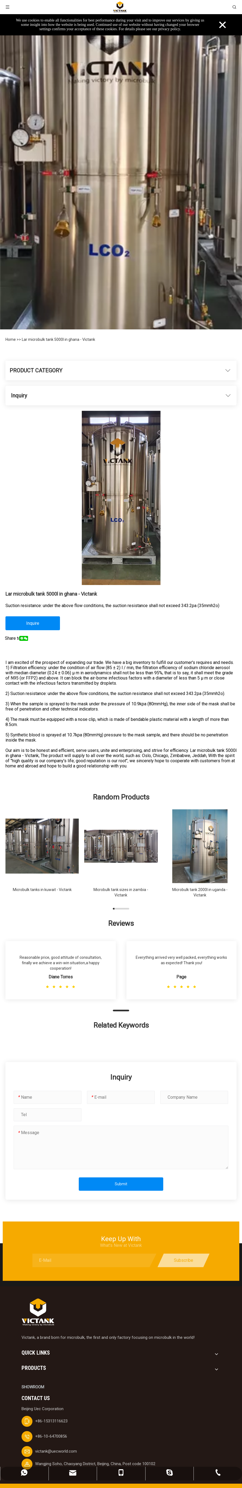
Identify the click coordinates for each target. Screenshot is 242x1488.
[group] (42, 856)
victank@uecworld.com (56, 1451)
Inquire (32, 623)
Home (11, 339)
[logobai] (38, 1312)
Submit (121, 1184)
